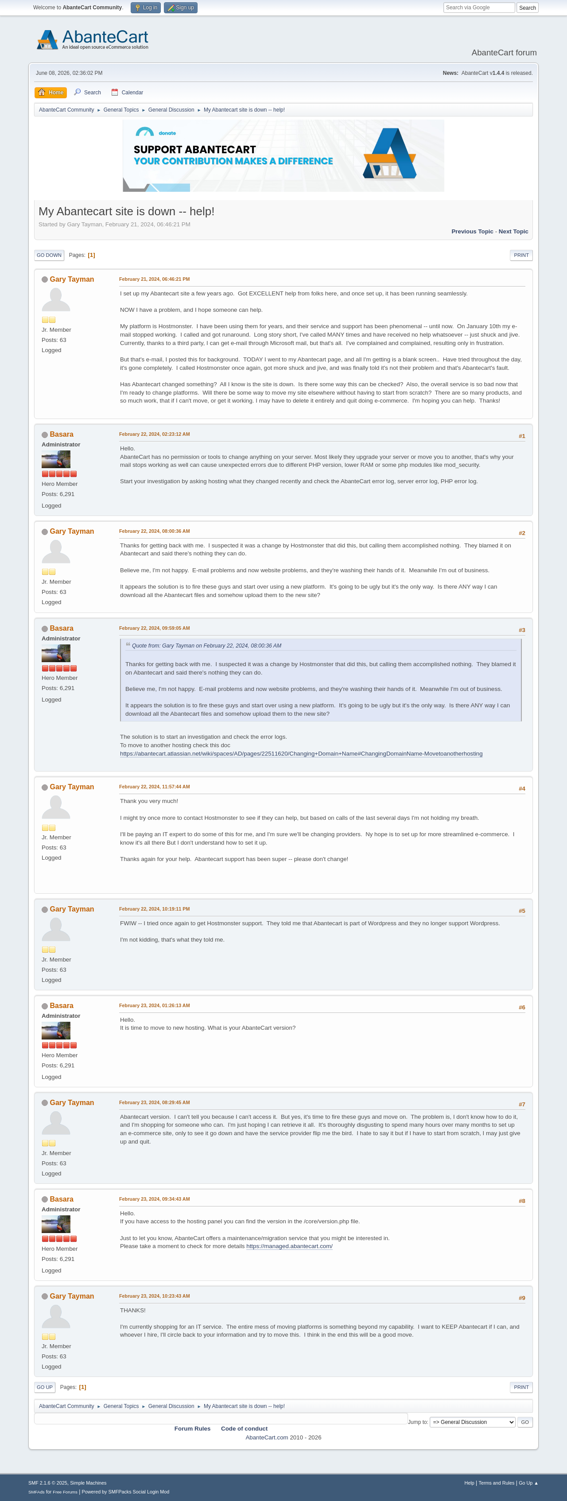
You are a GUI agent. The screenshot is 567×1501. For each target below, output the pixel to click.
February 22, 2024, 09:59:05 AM (154, 628)
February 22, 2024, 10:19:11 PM (154, 908)
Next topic (513, 231)
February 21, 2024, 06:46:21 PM (154, 279)
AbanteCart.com (266, 1437)
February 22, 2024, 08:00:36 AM (154, 531)
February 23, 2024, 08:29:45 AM (154, 1102)
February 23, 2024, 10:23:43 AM (154, 1296)
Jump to (417, 1422)
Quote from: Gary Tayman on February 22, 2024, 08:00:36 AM (206, 646)
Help (469, 1482)
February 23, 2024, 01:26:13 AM (154, 1005)
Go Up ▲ (529, 1482)
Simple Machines (88, 1482)
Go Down (49, 255)
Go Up (45, 1387)
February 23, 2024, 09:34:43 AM (154, 1199)
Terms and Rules (497, 1482)
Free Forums (65, 1491)
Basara (61, 434)
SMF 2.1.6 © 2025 (47, 1482)
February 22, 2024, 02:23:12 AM (154, 434)
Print (521, 255)
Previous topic (472, 231)
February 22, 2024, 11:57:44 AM (154, 786)
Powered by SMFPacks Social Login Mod (126, 1491)
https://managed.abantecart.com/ (289, 1246)
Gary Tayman (72, 279)
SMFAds (36, 1491)
